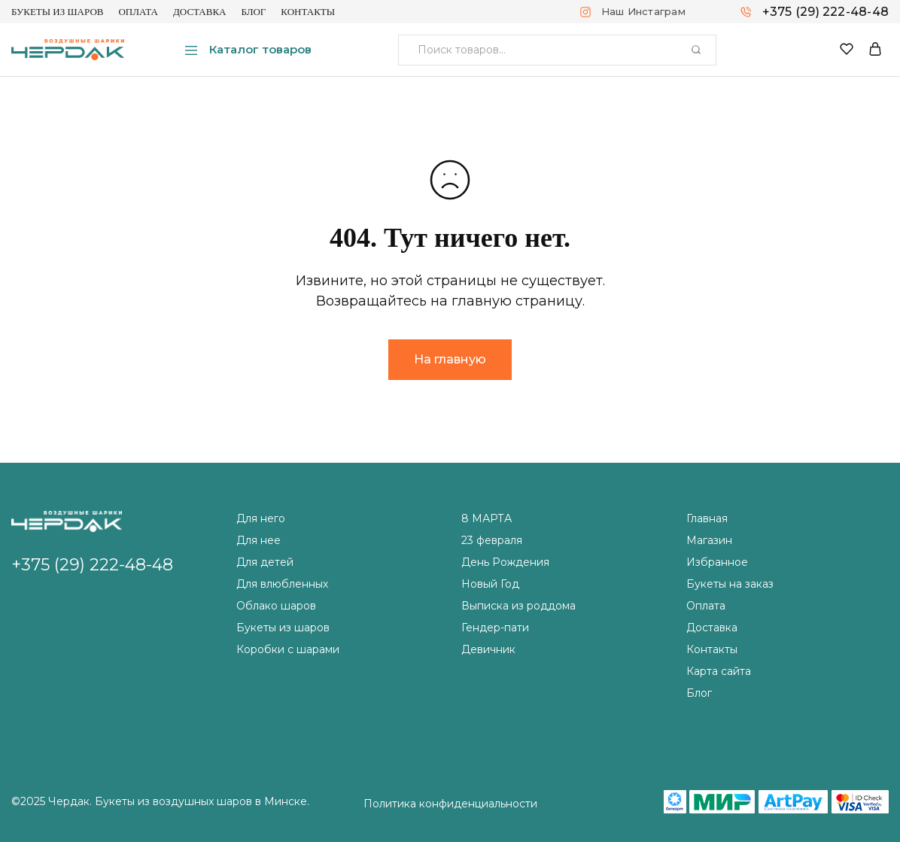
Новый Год (490, 584)
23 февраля (491, 540)
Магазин (709, 540)
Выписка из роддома (518, 606)
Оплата (138, 12)
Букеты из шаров (57, 12)
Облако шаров (276, 606)
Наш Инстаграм (643, 11)
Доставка (200, 12)
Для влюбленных (282, 584)
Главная (707, 518)
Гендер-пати (495, 627)
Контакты (308, 12)
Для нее (258, 540)
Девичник (488, 649)
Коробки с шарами (287, 649)
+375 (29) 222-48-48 (825, 12)
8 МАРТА (486, 518)
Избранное (717, 562)
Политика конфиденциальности (450, 803)
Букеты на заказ (730, 584)
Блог (253, 12)
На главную (450, 359)
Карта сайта (718, 671)
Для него (260, 518)
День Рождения (505, 562)
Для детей (264, 562)
